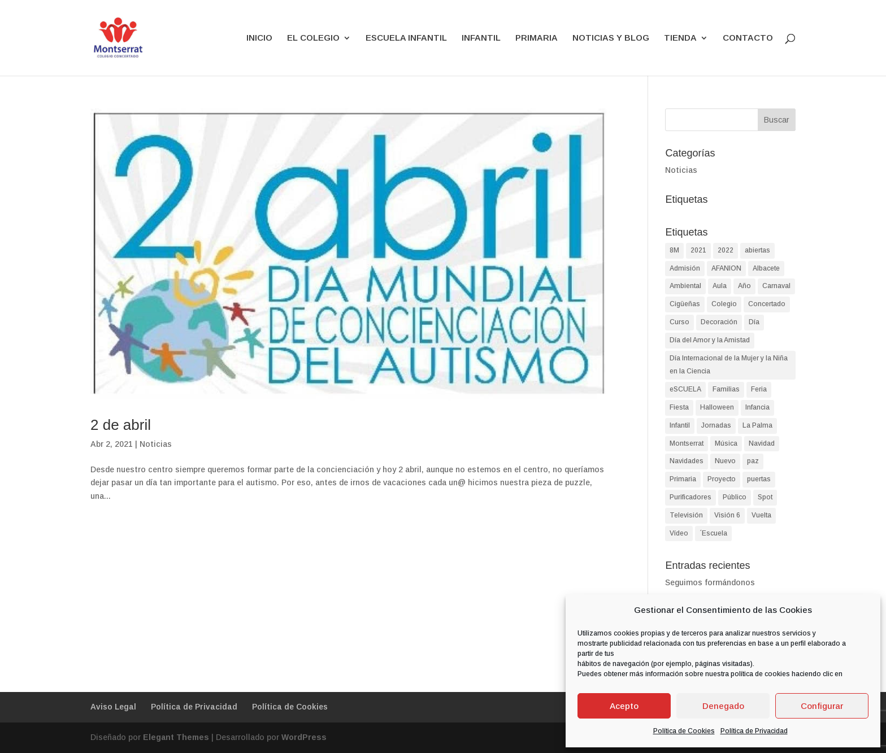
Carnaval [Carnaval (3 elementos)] (776, 286)
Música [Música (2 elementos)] (726, 443)
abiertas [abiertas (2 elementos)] (757, 250)
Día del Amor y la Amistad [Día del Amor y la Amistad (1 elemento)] (710, 340)
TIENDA (680, 38)
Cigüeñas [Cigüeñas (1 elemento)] (685, 304)
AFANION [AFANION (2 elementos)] (726, 268)
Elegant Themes (176, 737)
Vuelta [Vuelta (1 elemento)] (761, 515)
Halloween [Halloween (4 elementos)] (717, 407)
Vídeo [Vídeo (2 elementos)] (679, 533)
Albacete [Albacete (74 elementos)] (766, 268)
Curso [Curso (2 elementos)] (679, 322)
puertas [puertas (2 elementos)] (759, 479)
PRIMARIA (536, 38)
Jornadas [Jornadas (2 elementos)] (716, 425)
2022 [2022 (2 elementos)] (725, 250)
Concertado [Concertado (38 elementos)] (766, 304)
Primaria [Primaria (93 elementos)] (683, 479)
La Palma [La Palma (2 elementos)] (757, 425)
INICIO (259, 38)
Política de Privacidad (754, 731)
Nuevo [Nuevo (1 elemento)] (725, 461)
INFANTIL (481, 38)
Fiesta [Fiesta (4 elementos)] (679, 407)
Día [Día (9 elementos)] (754, 322)
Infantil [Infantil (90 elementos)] (680, 425)
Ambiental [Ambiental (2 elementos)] (685, 286)
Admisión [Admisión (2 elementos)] (685, 268)
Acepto (624, 706)
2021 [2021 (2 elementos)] (698, 250)
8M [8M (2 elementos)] (674, 250)
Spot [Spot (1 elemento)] (765, 497)
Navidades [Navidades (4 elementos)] (686, 461)
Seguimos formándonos (710, 582)
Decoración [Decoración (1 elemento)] (719, 322)
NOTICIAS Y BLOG (610, 38)
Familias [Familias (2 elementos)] (726, 389)
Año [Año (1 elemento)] (744, 286)
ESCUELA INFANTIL (406, 38)
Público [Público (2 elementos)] (734, 497)
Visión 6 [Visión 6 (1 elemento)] (727, 515)
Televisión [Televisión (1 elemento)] (686, 515)
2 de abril (120, 424)
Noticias (156, 444)
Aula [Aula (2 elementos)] (720, 286)
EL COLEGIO (313, 38)
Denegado (723, 706)
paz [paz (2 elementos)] (753, 461)
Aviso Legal (113, 706)
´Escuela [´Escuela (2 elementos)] (713, 533)
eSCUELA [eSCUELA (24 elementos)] (685, 389)
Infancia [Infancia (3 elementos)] (757, 407)
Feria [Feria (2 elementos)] (759, 389)
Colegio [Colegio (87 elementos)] (724, 304)
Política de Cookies (684, 731)
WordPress (304, 737)
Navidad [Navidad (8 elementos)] (762, 443)
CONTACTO (748, 38)
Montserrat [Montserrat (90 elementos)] (686, 443)
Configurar (822, 706)
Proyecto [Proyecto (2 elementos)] (721, 479)
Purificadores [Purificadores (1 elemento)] (690, 497)
